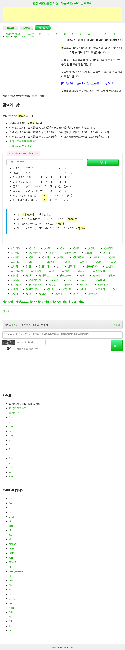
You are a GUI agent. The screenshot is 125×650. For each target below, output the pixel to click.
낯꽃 (61, 248)
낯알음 (42, 293)
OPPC (12, 598)
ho (10, 503)
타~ (15, 36)
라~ (65, 34)
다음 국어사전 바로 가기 (22, 145)
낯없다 (99, 261)
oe (10, 535)
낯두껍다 (15, 284)
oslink (12, 548)
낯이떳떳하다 (100, 271)
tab (10, 630)
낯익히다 (67, 289)
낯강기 (91, 248)
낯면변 (65, 271)
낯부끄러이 (65, 275)
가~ (40, 34)
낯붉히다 (100, 280)
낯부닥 (52, 252)
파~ (23, 36)
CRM (11, 621)
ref (10, 512)
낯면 (28, 275)
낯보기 (47, 248)
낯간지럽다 (78, 257)
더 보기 (7, 311)
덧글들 (26, 27)
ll (9, 626)
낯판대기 (36, 271)
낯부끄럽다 (32, 289)
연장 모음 (42, 27)
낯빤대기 (59, 293)
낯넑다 (76, 248)
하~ (32, 36)
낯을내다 (102, 284)
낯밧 (82, 275)
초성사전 (30, 34)
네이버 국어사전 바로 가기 (23, 141)
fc (10, 566)
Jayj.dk (64, 647)
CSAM (12, 562)
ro (10, 617)
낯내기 (83, 289)
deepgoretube (16, 571)
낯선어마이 (70, 252)
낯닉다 (106, 252)
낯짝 (115, 289)
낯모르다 (100, 289)
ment (11, 607)
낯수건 (52, 284)
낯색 (69, 280)
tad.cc (53, 647)
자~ (106, 34)
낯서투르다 (45, 275)
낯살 (51, 271)
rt (9, 507)
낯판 (28, 266)
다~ (57, 34)
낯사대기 (15, 257)
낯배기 (14, 289)
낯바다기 (33, 261)
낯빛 (28, 293)
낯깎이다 (44, 266)
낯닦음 (81, 271)
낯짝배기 (85, 284)
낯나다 (45, 257)
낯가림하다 (34, 284)
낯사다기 (15, 261)
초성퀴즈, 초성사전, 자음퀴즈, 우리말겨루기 (62, 3)
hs (10, 585)
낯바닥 (14, 266)
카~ (7, 36)
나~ (49, 34)
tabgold (12, 544)
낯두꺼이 (72, 266)
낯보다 (112, 257)
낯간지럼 (15, 252)
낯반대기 (93, 293)
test (11, 498)
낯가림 (96, 275)
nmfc (11, 580)
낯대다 (68, 261)
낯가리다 (15, 248)
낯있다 (83, 261)
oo (10, 603)
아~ (98, 34)
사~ (89, 34)
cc (10, 594)
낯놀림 (14, 275)
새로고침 (10, 27)
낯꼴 (30, 257)
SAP (11, 553)
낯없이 (112, 275)
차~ (114, 34)
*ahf (11, 612)
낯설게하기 (34, 280)
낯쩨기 (60, 257)
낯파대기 (15, 280)
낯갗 (113, 261)
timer (11, 516)
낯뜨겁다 (89, 252)
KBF (11, 557)
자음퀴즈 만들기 (13, 34)
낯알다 (14, 293)
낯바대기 (51, 261)
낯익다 (76, 293)
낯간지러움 (34, 252)
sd (10, 589)
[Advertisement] (62, 14)
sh (10, 539)
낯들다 (68, 284)
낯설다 (109, 266)
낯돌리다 (108, 248)
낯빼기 (96, 257)
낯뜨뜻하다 (91, 266)
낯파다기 (54, 280)
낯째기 (83, 280)
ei (10, 521)
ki (10, 576)
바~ (81, 34)
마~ (73, 34)
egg (11, 525)
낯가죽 (50, 289)
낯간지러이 (17, 271)
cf (10, 530)
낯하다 (32, 248)
